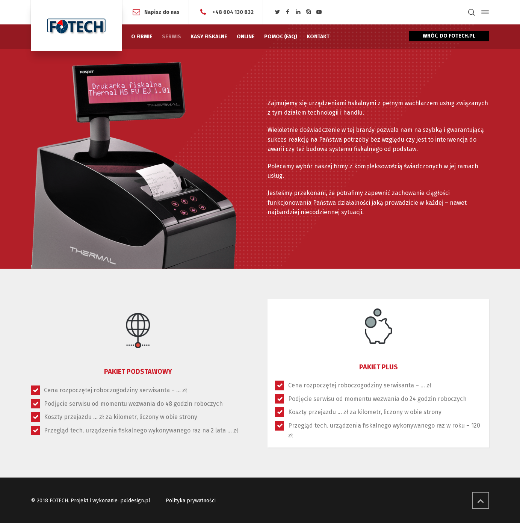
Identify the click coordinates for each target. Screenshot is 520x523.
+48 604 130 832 (232, 12)
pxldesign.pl (135, 500)
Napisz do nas (162, 12)
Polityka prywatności (191, 500)
